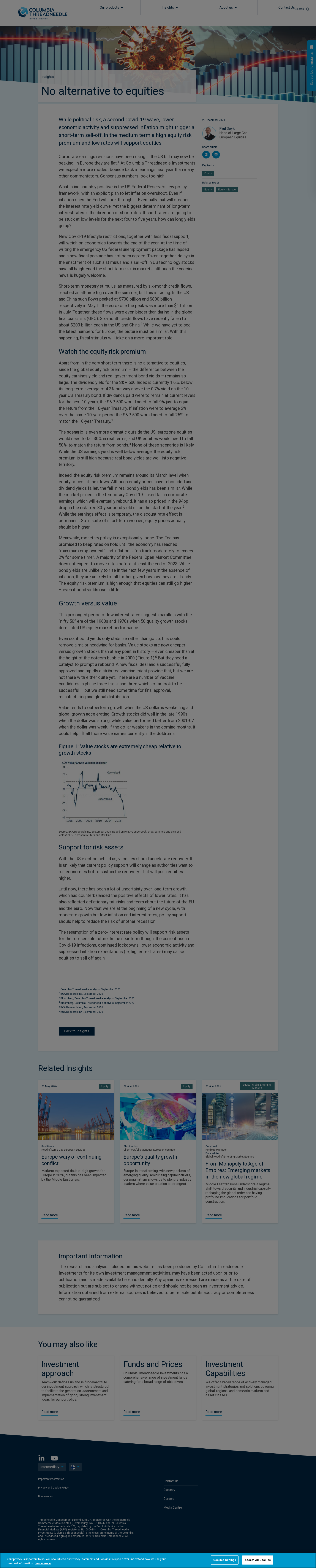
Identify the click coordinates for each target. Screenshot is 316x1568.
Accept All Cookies (258, 1560)
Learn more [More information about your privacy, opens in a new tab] (43, 1563)
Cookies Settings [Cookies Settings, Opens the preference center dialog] (224, 1560)
